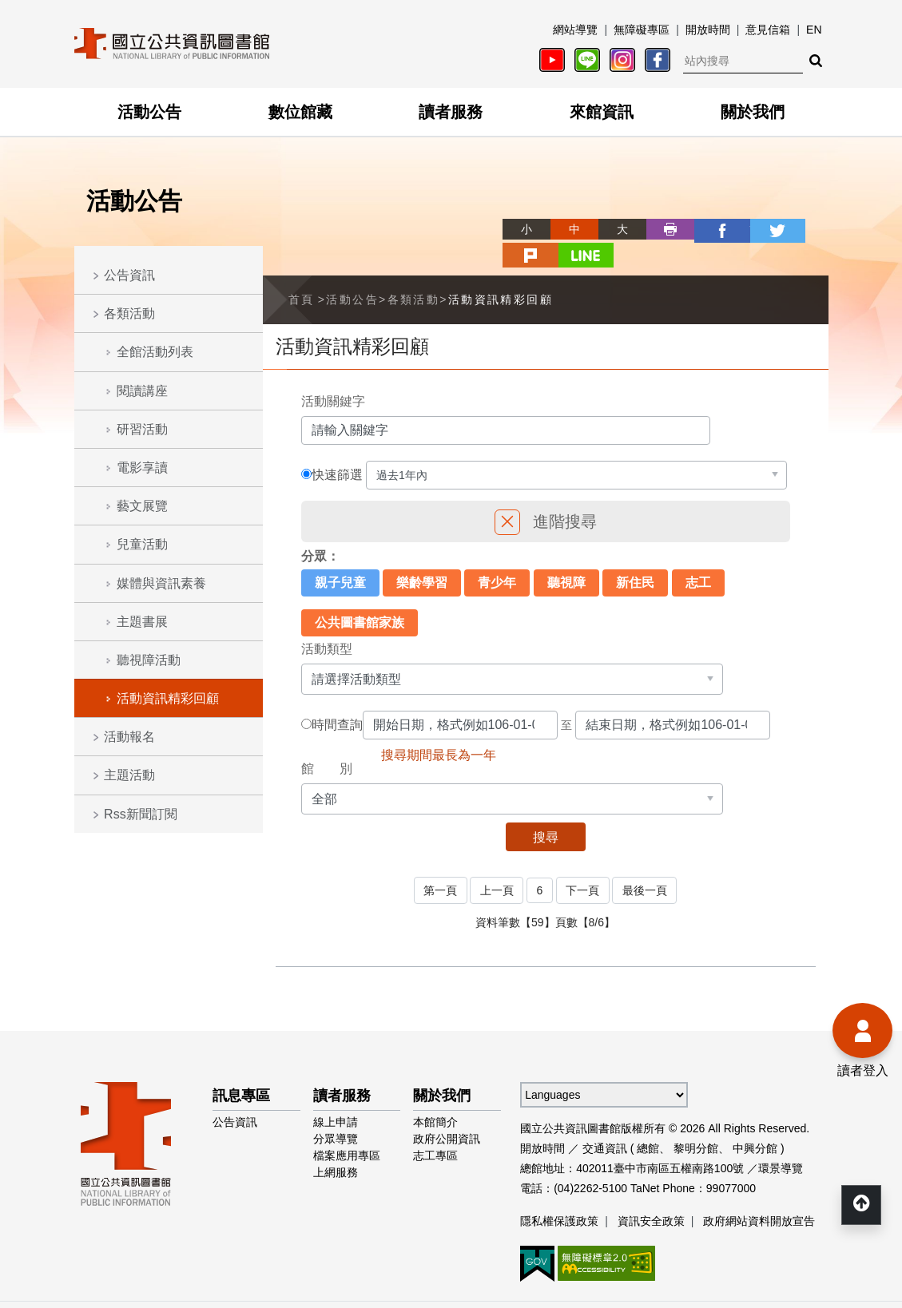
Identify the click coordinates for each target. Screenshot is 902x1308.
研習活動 (142, 429)
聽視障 (566, 554)
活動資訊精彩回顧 (168, 698)
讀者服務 (451, 112)
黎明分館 (696, 1118)
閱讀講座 (142, 391)
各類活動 (129, 313)
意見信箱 (767, 29)
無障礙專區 (642, 29)
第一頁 (438, 861)
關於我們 (753, 112)
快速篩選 (337, 447)
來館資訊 (602, 112)
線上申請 (335, 1092)
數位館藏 (300, 112)
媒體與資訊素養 (161, 583)
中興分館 (755, 1118)
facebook (661, 229)
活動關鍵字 (333, 373)
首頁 (301, 271)
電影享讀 (142, 467)
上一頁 (496, 861)
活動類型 (326, 621)
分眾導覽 (335, 1109)
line (804, 229)
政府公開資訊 (446, 1109)
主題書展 (142, 621)
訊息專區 (241, 1066)
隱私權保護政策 (559, 1191)
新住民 (635, 554)
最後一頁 (646, 861)
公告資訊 (129, 275)
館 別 (326, 740)
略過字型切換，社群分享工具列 (451, 214)
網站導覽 (575, 29)
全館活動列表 (155, 352)
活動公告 (149, 112)
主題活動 (129, 775)
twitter (709, 229)
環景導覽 (780, 1138)
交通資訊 (604, 1118)
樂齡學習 (421, 554)
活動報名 (129, 736)
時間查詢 (337, 697)
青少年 (497, 554)
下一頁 (583, 861)
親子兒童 (340, 554)
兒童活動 (142, 544)
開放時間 (707, 29)
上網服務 (335, 1142)
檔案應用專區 (346, 1126)
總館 (648, 1118)
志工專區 (435, 1126)
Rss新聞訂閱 (140, 814)
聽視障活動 (149, 660)
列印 (613, 229)
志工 (698, 554)
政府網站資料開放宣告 (759, 1191)
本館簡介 (435, 1092)
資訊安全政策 (651, 1191)
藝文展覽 (142, 506)
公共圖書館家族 (359, 594)
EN (813, 29)
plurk (757, 229)
